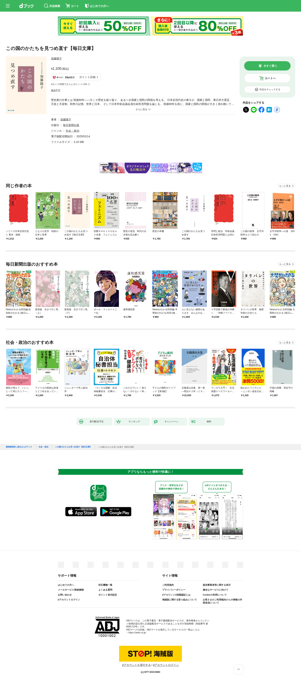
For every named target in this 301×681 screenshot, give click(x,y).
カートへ (270, 78)
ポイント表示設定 (107, 594)
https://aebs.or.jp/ (137, 632)
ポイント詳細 (87, 77)
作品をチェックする (269, 89)
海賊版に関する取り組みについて (179, 599)
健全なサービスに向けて (215, 589)
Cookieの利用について (215, 594)
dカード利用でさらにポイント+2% (69, 84)
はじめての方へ (66, 585)
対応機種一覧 (105, 585)
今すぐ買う (270, 65)
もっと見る (285, 186)
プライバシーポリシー (173, 589)
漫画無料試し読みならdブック (19, 447)
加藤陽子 (56, 58)
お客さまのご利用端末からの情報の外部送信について (222, 601)
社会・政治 (72, 130)
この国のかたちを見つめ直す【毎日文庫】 (73, 447)
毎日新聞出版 (71, 125)
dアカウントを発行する (136, 664)
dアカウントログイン (69, 599)
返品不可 (55, 90)
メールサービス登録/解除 (71, 589)
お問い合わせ (65, 594)
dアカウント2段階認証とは (176, 594)
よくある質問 (105, 589)
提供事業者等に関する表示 (217, 585)
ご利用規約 (168, 585)
